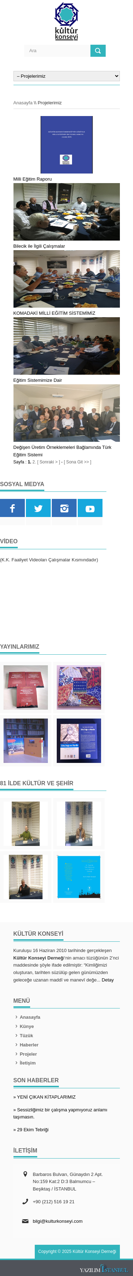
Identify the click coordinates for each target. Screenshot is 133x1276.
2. (34, 462)
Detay (108, 980)
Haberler (26, 1044)
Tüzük (23, 1035)
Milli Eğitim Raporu (32, 179)
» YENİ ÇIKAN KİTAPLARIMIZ (44, 1097)
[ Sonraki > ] (48, 462)
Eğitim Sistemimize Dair (37, 380)
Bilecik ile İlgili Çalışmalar (39, 246)
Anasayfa (23, 102)
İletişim (24, 1063)
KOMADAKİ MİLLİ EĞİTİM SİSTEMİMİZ (54, 313)
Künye (23, 1026)
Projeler (25, 1054)
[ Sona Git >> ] (77, 462)
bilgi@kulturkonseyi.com (58, 1221)
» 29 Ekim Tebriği (31, 1129)
